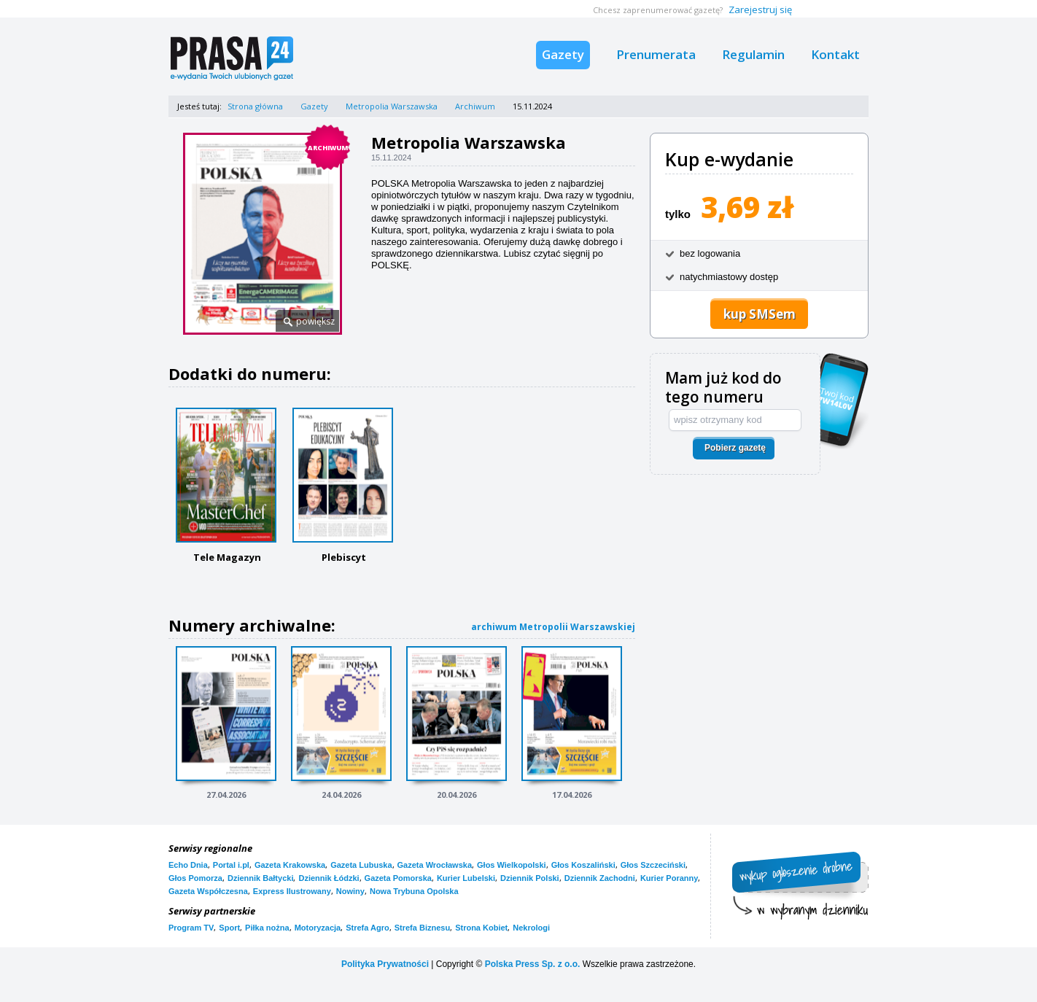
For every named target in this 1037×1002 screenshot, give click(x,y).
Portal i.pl (231, 865)
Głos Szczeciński (653, 865)
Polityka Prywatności (385, 964)
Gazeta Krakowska (290, 865)
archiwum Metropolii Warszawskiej (553, 627)
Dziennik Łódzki (328, 878)
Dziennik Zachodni (599, 878)
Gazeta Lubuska (361, 865)
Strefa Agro (367, 927)
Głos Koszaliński (583, 865)
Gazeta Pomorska (398, 878)
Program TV (191, 927)
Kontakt (835, 54)
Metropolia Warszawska (392, 106)
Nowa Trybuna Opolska (414, 891)
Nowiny (350, 891)
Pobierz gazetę (735, 448)
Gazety (563, 54)
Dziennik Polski (529, 878)
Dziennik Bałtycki (260, 878)
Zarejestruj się (760, 9)
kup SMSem (759, 314)
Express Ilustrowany (292, 891)
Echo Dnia (188, 865)
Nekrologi (531, 927)
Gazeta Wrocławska (435, 865)
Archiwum (475, 106)
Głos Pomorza (195, 878)
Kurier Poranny (669, 878)
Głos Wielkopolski (511, 865)
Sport (229, 927)
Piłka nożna (267, 927)
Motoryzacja (318, 927)
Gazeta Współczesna (208, 891)
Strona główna (255, 106)
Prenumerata (656, 54)
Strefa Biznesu (422, 927)
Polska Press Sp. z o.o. (532, 964)
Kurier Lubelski (466, 878)
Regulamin (753, 54)
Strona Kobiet (481, 927)
